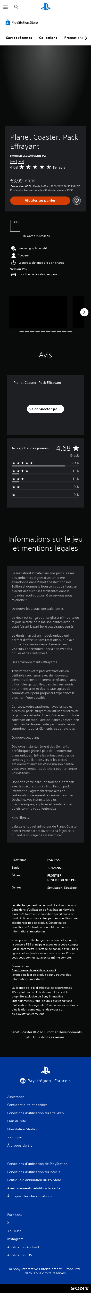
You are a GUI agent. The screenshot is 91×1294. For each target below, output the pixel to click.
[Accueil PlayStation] (46, 7)
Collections (48, 38)
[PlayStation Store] (22, 22)
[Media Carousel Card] (38, 312)
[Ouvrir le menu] (5, 7)
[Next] (84, 312)
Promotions (73, 38)
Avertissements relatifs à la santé (34, 970)
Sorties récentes (19, 38)
